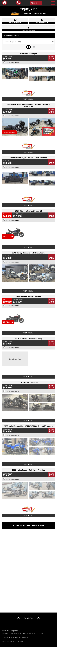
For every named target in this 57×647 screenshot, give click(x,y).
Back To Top (28, 618)
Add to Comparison (12, 63)
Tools (36, 3)
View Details (28, 99)
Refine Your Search (12, 35)
